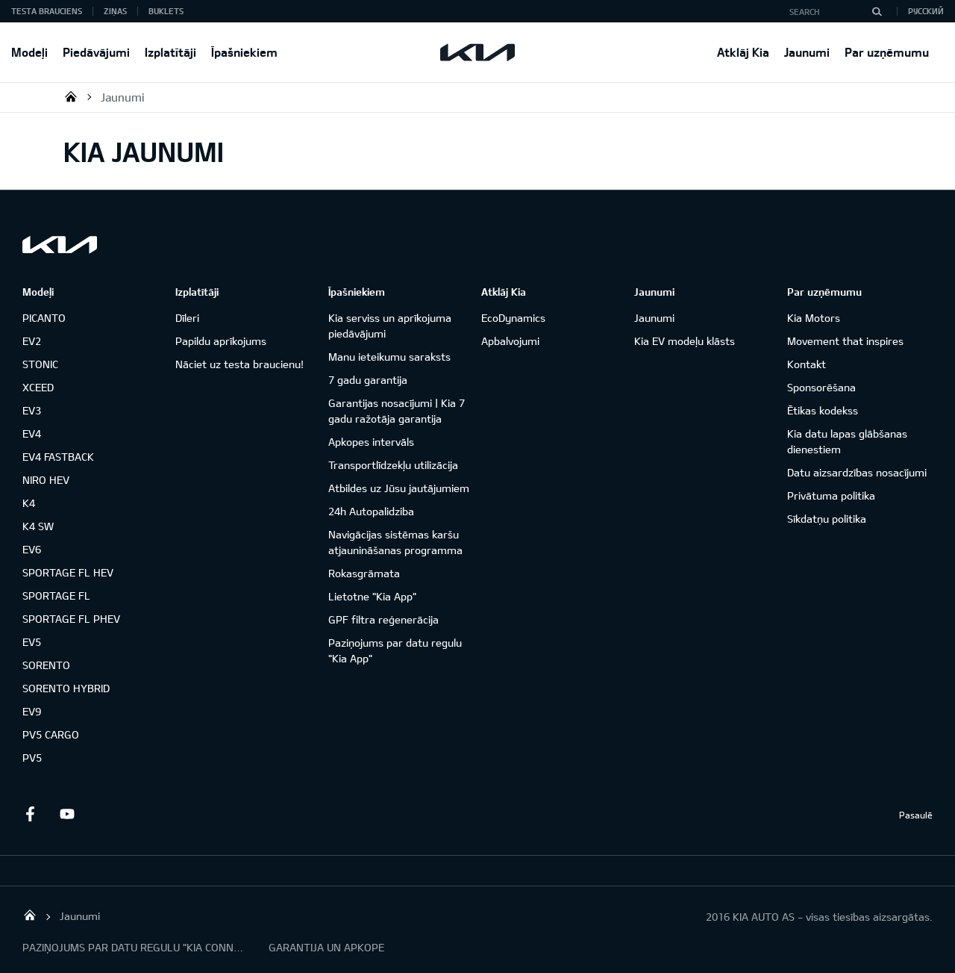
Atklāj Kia (743, 52)
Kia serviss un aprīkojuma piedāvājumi (389, 325)
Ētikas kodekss (822, 410)
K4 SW (38, 526)
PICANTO (44, 317)
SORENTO (46, 665)
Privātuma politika (831, 495)
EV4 (31, 433)
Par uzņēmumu (887, 52)
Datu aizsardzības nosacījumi (857, 472)
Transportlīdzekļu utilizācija (393, 464)
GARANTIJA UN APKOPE (326, 947)
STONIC (40, 364)
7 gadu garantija (367, 379)
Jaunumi (807, 52)
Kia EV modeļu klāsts (684, 341)
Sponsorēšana (821, 387)
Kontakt (806, 364)
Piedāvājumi (96, 52)
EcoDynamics (513, 317)
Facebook (29, 813)
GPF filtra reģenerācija (383, 619)
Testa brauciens (46, 11)
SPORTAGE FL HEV (67, 572)
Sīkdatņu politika (826, 518)
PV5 (32, 757)
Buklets (166, 11)
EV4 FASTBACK (58, 456)
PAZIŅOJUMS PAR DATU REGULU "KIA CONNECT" (134, 947)
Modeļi (29, 52)
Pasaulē (916, 814)
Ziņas (115, 11)
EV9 (31, 711)
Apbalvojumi (510, 341)
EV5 (31, 641)
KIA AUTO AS (70, 96)
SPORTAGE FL (56, 595)
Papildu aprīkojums (220, 341)
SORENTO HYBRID (66, 688)
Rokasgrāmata (364, 573)
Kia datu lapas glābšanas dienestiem (847, 441)
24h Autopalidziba (371, 511)
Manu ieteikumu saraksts (389, 356)
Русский (926, 11)
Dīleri (187, 317)
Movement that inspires (845, 341)
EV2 (31, 341)
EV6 (31, 549)
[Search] (876, 11)
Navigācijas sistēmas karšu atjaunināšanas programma (395, 542)
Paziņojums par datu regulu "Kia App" (395, 650)
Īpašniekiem (244, 52)
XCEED (38, 387)
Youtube (67, 813)
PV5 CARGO (50, 734)
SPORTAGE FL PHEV (71, 618)
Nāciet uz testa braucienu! (239, 364)
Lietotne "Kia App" (372, 596)
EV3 (31, 410)
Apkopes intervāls (371, 441)
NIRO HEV (45, 479)
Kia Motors (813, 317)
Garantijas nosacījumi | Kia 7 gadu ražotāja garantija (396, 411)
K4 (28, 503)
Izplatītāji (170, 52)
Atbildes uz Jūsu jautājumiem (398, 488)
